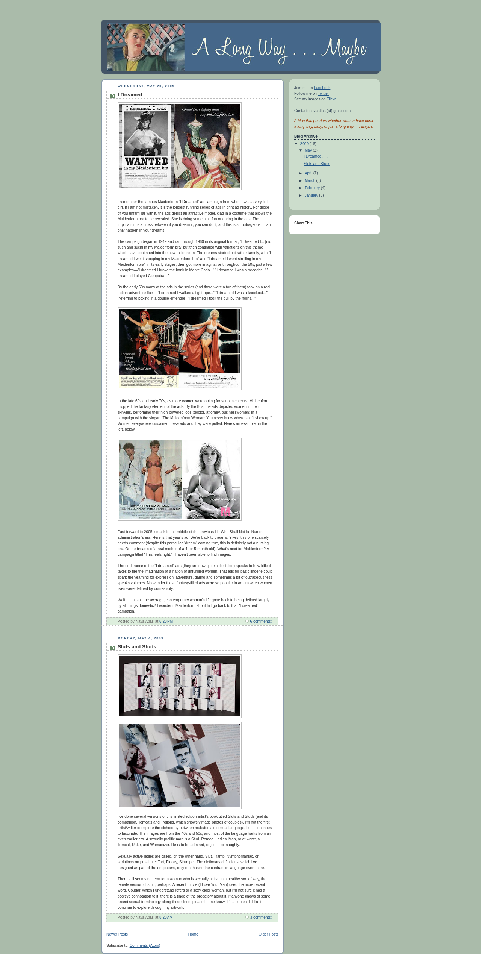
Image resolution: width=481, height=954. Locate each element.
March (310, 181)
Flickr (331, 99)
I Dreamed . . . (134, 94)
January (312, 195)
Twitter (323, 93)
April (309, 173)
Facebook (322, 88)
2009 (305, 144)
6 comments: (261, 621)
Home (193, 934)
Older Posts (268, 934)
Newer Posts (117, 934)
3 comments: (261, 917)
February (313, 188)
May (309, 150)
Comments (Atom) (145, 945)
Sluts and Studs (137, 646)
